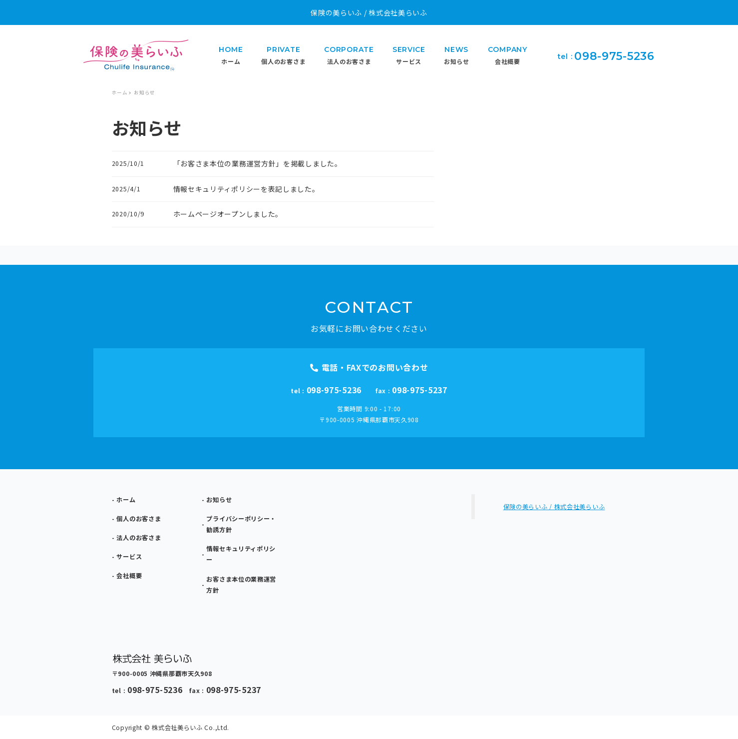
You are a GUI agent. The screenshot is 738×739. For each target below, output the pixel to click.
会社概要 (129, 575)
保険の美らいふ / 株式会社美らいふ (554, 506)
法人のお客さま (138, 537)
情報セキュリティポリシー (241, 554)
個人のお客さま (138, 518)
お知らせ (219, 499)
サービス (129, 556)
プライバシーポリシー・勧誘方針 (241, 524)
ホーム (125, 499)
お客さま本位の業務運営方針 (241, 585)
